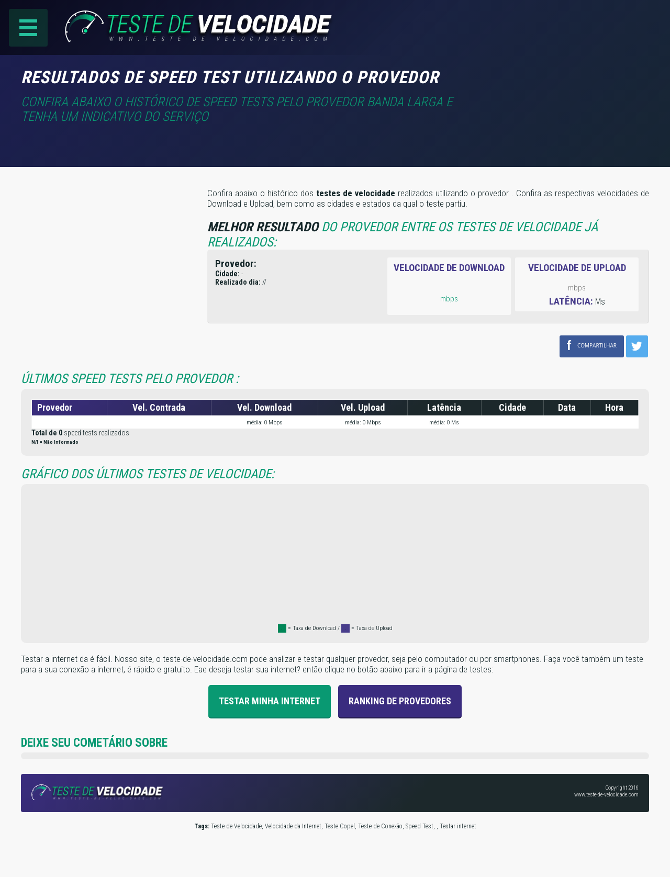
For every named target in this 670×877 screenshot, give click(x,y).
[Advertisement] (561, 83)
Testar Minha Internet (269, 700)
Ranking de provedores (400, 700)
